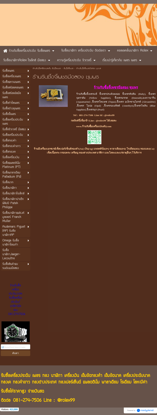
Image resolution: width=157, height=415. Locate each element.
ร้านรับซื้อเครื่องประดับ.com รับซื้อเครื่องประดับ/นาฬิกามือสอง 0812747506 (16, 300)
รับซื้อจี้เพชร (68, 68)
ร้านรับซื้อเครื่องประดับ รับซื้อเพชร (47, 68)
